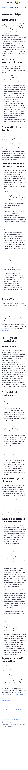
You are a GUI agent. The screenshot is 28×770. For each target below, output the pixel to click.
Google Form (5, 330)
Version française (7, 7)
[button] (25, 2)
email (7, 328)
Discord (12, 328)
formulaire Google (18, 694)
